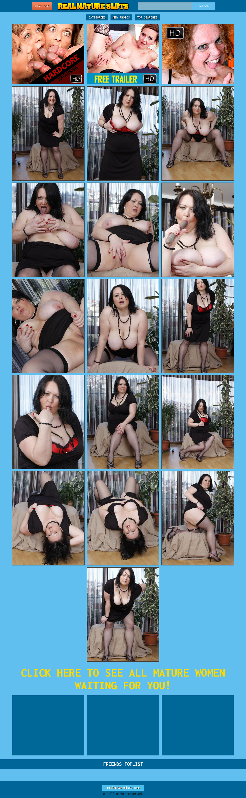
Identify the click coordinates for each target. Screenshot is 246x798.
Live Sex (42, 6)
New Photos (121, 17)
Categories (97, 17)
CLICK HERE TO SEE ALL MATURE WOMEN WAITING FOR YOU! (123, 679)
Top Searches (147, 17)
